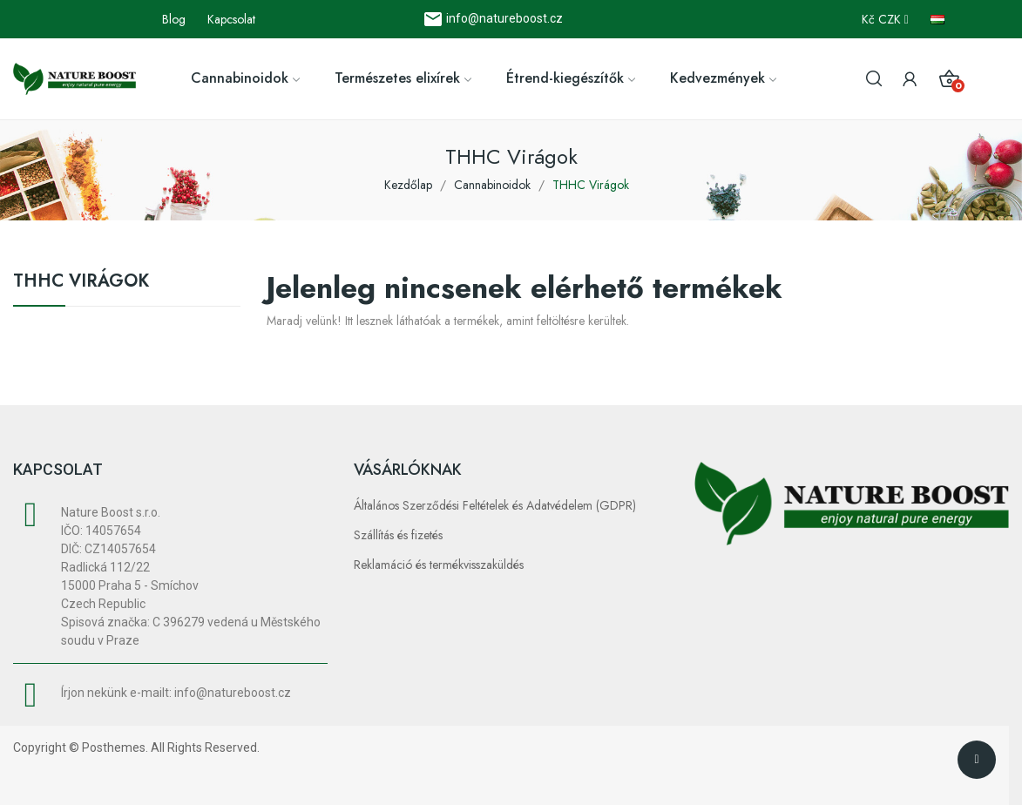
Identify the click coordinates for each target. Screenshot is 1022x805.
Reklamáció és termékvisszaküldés (439, 564)
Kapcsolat (231, 19)
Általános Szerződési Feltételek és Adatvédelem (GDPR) (495, 505)
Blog (174, 19)
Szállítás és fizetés (398, 535)
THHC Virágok (81, 283)
